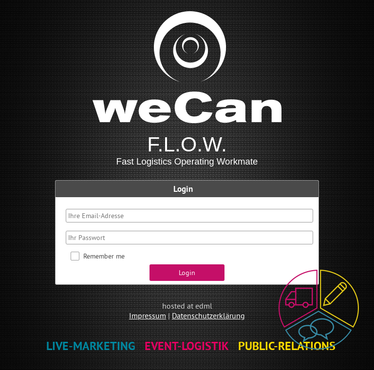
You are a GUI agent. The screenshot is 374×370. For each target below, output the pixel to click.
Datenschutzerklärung (208, 315)
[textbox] (189, 215)
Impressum (147, 315)
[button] (187, 272)
